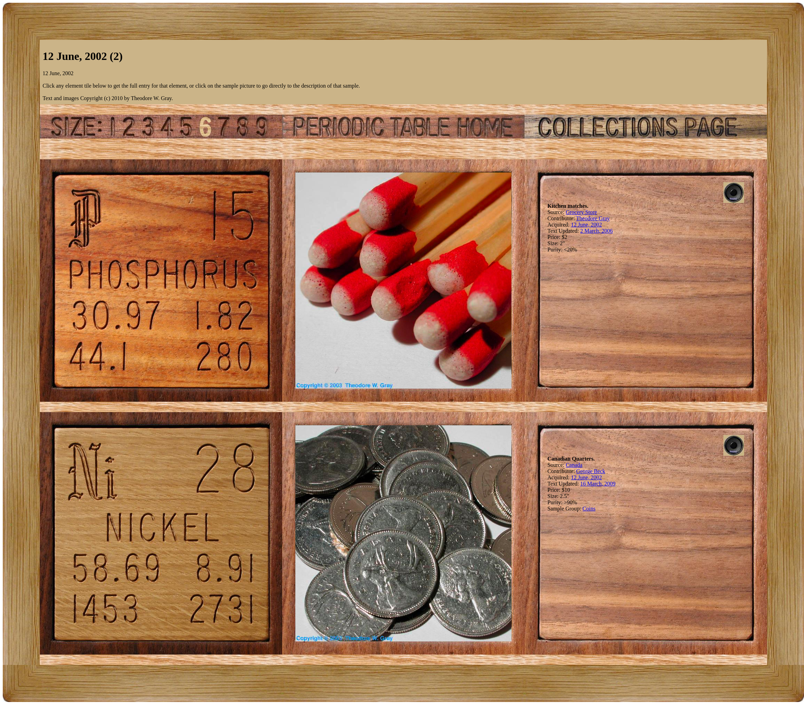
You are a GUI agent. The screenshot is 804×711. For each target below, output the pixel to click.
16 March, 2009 (598, 484)
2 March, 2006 (596, 231)
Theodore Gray (593, 218)
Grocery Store (581, 212)
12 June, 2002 (586, 225)
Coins (588, 509)
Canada (574, 465)
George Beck (590, 471)
